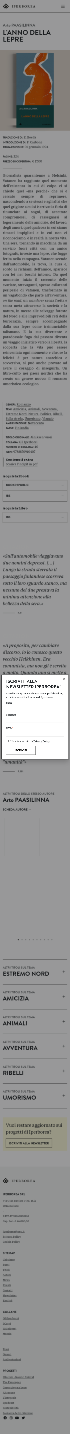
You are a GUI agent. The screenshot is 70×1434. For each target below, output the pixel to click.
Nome (9, 703)
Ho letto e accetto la (28, 741)
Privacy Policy (41, 741)
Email (9, 728)
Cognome (11, 715)
